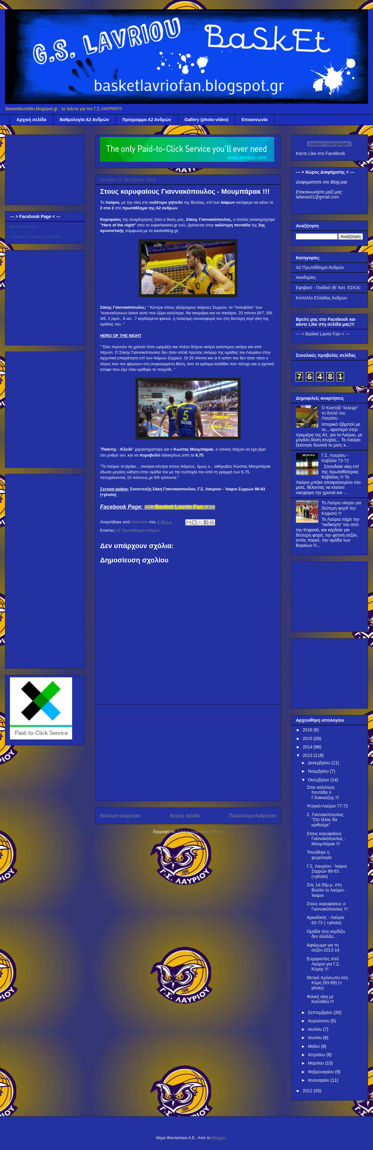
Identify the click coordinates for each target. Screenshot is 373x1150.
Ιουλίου (315, 1029)
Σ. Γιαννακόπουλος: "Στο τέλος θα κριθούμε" (325, 820)
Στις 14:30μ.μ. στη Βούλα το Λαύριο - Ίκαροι (326, 890)
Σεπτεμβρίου (321, 1012)
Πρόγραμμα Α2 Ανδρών (146, 119)
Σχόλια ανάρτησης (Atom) (200, 831)
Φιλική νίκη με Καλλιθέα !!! (320, 999)
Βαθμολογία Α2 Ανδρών (84, 119)
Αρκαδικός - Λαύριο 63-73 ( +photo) (325, 920)
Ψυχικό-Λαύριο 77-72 (327, 805)
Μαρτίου (316, 1063)
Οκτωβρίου (319, 779)
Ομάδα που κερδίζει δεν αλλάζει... (326, 934)
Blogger (218, 1137)
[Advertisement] (188, 752)
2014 (308, 746)
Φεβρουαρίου (321, 1071)
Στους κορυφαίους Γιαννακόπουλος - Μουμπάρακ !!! (326, 839)
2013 (308, 755)
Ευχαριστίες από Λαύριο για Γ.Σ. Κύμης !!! (323, 964)
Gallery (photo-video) (206, 119)
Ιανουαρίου (319, 1080)
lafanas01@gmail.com (317, 196)
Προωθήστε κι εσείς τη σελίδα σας (36, 237)
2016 (308, 729)
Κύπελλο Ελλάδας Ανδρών (321, 297)
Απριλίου (317, 1054)
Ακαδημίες (306, 277)
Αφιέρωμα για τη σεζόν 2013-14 (323, 948)
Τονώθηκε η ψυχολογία (319, 855)
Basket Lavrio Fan (24, 227)
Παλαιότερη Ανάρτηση (252, 815)
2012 (308, 1090)
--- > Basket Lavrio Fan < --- (323, 333)
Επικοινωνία (255, 119)
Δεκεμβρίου (319, 762)
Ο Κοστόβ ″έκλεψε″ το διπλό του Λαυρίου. (340, 413)
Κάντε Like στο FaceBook (320, 153)
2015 (308, 738)
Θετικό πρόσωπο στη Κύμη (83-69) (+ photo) (327, 983)
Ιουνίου (315, 1037)
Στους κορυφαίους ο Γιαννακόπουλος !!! (327, 906)
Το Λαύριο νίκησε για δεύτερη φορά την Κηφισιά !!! (341, 508)
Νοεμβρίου (319, 771)
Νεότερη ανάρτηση (120, 815)
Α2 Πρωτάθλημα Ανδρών (137, 530)
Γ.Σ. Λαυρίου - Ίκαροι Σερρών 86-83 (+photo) (327, 871)
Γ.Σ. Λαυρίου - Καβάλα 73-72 (335, 458)
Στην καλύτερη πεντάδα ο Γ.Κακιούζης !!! (323, 792)
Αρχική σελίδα (31, 119)
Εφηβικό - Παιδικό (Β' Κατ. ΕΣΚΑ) (328, 287)
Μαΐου (314, 1046)
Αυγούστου (319, 1020)
